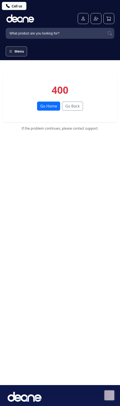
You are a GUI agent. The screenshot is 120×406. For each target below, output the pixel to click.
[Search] (110, 33)
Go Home (48, 106)
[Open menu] (16, 51)
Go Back (72, 106)
